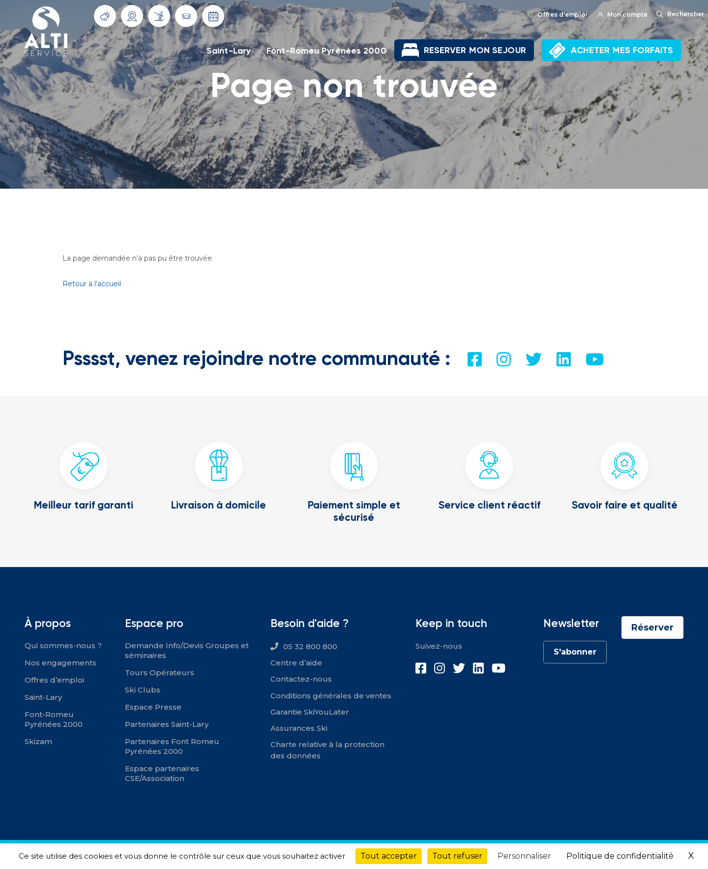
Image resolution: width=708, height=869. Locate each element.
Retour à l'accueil (91, 283)
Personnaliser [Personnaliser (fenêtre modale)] (524, 856)
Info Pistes (159, 15)
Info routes (186, 16)
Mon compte (622, 14)
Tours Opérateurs (159, 672)
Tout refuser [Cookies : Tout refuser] (457, 856)
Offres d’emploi (54, 680)
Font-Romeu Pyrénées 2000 (326, 50)
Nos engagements (60, 662)
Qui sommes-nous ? (63, 645)
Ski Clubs (142, 689)
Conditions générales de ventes (330, 695)
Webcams (132, 16)
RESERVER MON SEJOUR (475, 50)
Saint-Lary (228, 50)
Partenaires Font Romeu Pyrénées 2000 (172, 746)
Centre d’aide (296, 662)
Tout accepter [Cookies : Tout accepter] (388, 856)
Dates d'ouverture (213, 16)
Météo (105, 16)
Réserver (652, 627)
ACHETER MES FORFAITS (622, 50)
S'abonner (575, 652)
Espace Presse (153, 707)
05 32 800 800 (310, 646)
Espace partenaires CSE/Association (162, 773)
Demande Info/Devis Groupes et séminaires (187, 650)
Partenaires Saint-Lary (166, 724)
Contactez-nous (301, 679)
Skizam (38, 741)
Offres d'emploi (562, 14)
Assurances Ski (298, 728)
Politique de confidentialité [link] (620, 856)
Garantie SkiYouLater (309, 712)
